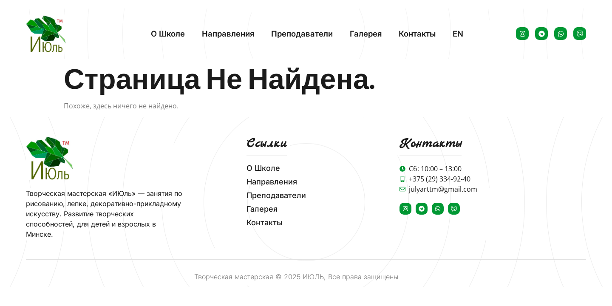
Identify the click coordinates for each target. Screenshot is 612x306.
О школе (168, 33)
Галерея (366, 33)
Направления (228, 33)
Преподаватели (302, 33)
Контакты (417, 33)
